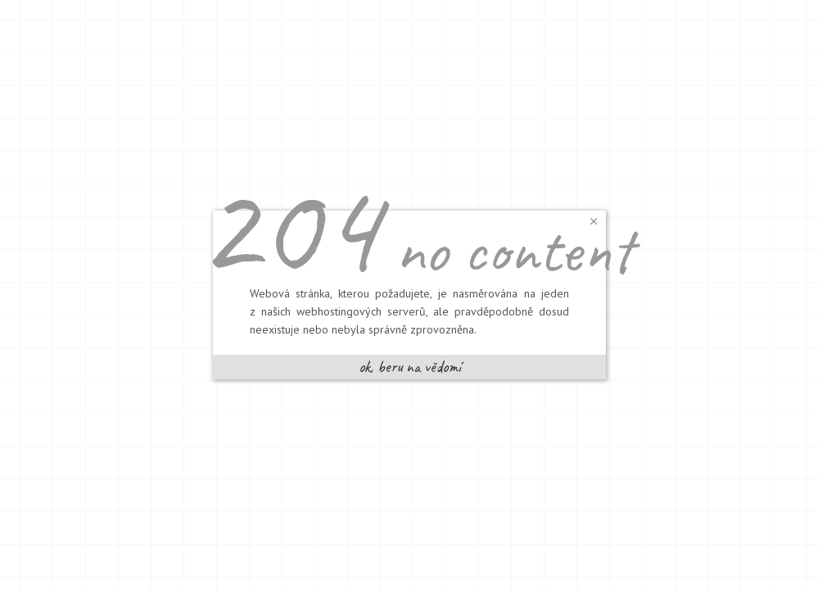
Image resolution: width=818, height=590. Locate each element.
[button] (593, 221)
